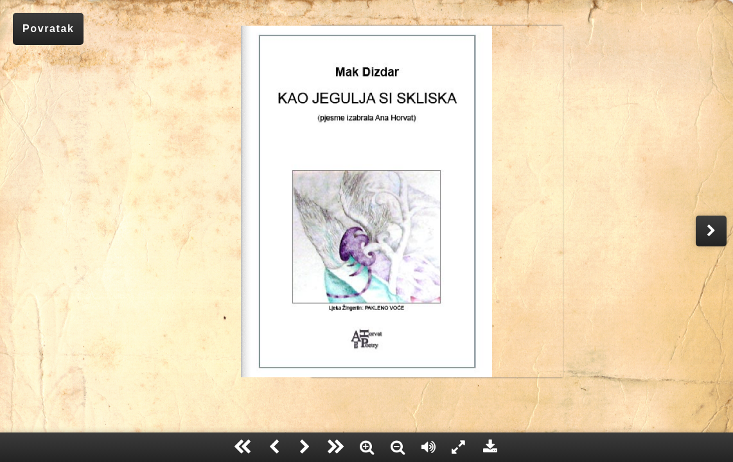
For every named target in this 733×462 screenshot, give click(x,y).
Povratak (48, 28)
